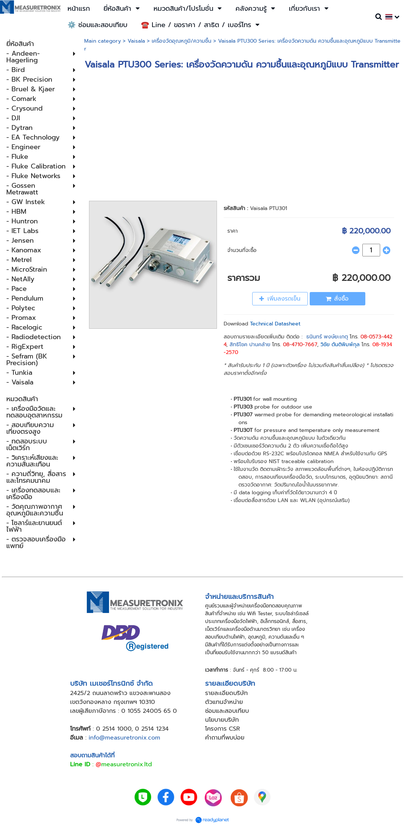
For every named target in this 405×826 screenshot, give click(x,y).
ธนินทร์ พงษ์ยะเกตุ (327, 337)
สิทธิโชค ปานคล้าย (250, 344)
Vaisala (136, 41)
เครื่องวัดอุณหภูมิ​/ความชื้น (181, 41)
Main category (102, 41)
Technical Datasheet (275, 324)
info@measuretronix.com (124, 737)
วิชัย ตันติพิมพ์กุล (340, 344)
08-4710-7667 (300, 344)
